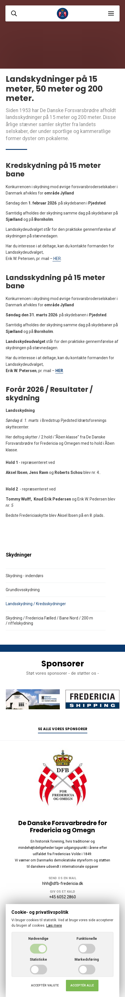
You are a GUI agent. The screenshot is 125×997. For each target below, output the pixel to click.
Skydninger (19, 555)
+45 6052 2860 (62, 897)
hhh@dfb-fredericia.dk (62, 883)
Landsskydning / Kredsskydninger (36, 603)
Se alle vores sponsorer (62, 729)
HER (57, 258)
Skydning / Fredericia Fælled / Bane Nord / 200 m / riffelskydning (49, 620)
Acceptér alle (82, 985)
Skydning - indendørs (24, 575)
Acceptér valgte (45, 985)
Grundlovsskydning (23, 589)
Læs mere (54, 925)
